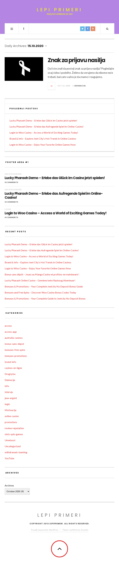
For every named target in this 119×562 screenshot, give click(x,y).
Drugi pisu (10, 373)
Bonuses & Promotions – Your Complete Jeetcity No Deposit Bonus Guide (44, 286)
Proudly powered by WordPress (44, 529)
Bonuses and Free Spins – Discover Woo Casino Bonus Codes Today (40, 292)
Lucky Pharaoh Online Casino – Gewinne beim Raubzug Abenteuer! (40, 280)
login (8, 209)
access (8, 325)
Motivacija (10, 410)
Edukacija (80, 86)
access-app (11, 331)
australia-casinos (14, 337)
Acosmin (84, 529)
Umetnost (10, 440)
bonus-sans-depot (14, 343)
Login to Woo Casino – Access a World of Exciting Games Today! (43, 132)
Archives (9, 485)
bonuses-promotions (16, 355)
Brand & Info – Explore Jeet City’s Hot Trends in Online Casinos (42, 138)
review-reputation (14, 428)
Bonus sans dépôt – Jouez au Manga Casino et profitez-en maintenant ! (42, 274)
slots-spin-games (14, 434)
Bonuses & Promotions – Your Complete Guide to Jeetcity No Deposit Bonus (45, 298)
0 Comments (11, 182)
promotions (11, 422)
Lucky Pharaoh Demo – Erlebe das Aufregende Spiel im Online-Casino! (46, 126)
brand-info (10, 361)
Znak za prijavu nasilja (76, 60)
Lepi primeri (59, 10)
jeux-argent (11, 398)
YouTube (9, 458)
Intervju (9, 391)
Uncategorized (13, 174)
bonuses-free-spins (15, 349)
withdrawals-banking (16, 452)
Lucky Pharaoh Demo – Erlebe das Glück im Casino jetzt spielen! (43, 120)
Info (7, 385)
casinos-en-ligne (13, 367)
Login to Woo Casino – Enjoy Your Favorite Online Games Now (42, 144)
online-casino (12, 416)
